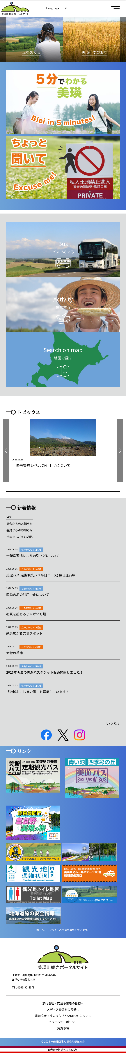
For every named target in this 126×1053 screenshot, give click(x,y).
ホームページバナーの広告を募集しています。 (63, 930)
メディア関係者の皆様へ (63, 1009)
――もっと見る (109, 723)
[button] (3, 39)
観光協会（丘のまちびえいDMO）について (63, 1015)
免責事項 (63, 1028)
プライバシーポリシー (63, 1022)
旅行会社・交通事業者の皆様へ (63, 1003)
